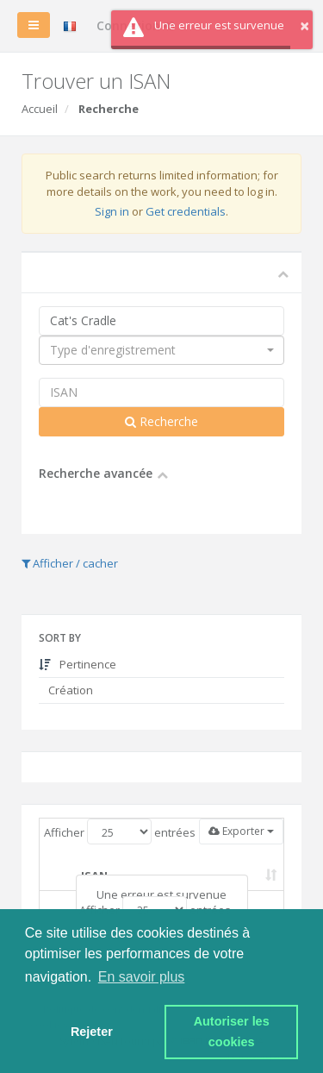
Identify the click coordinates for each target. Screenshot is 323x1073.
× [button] (304, 25)
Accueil (40, 108)
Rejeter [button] (92, 1031)
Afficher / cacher (70, 563)
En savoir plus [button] (141, 976)
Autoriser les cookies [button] (233, 1031)
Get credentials (186, 211)
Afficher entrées (120, 831)
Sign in (112, 211)
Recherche (161, 421)
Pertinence (77, 664)
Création (69, 690)
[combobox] (161, 350)
